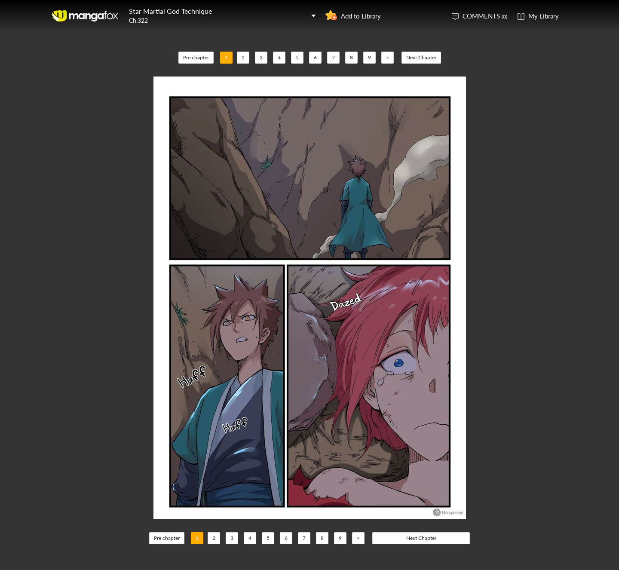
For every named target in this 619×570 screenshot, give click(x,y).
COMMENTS (485, 16)
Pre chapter (196, 57)
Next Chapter (421, 57)
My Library (543, 16)
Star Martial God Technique (170, 11)
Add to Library (361, 16)
